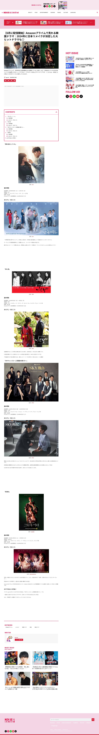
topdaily (32, 531)
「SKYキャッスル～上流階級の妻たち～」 (16, 127)
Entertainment (44, 12)
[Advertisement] (31, 97)
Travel (59, 12)
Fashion (53, 12)
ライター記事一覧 (19, 639)
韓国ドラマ (24, 627)
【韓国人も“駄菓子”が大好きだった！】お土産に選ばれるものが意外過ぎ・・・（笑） (55, 23)
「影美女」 (9, 132)
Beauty (30, 12)
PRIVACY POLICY (57, 729)
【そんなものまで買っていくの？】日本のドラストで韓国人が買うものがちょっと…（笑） (80, 23)
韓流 (31, 627)
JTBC (33, 402)
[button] (97, 12)
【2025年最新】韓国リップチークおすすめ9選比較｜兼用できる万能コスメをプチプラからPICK (84, 86)
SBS (33, 294)
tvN (32, 184)
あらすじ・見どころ (13, 120)
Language (73, 12)
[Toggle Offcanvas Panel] (2, 12)
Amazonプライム (9, 627)
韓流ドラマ (37, 627)
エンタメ (17, 627)
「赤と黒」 (9, 121)
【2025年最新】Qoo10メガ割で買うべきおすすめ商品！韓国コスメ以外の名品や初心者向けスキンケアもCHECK (84, 79)
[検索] (93, 719)
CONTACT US (65, 729)
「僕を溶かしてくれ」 (11, 116)
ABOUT (51, 729)
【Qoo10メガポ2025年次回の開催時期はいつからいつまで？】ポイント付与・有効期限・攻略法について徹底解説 (84, 65)
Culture (65, 12)
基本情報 (10, 118)
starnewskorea (33, 574)
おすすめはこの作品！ (11, 138)
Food (36, 12)
